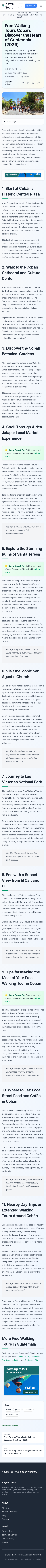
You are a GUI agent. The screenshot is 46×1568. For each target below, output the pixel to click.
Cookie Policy (8, 1538)
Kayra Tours (8, 5)
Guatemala (28, 1410)
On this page (11, 121)
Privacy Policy (8, 1531)
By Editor (25, 76)
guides (17, 1410)
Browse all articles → (11, 1425)
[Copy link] (38, 83)
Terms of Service (9, 1535)
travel (8, 1410)
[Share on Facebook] (28, 83)
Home (4, 15)
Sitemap (5, 1542)
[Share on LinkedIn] (33, 83)
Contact (5, 1519)
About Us (6, 1508)
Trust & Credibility (9, 1511)
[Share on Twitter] (23, 83)
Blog (12, 15)
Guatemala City (23, 1356)
